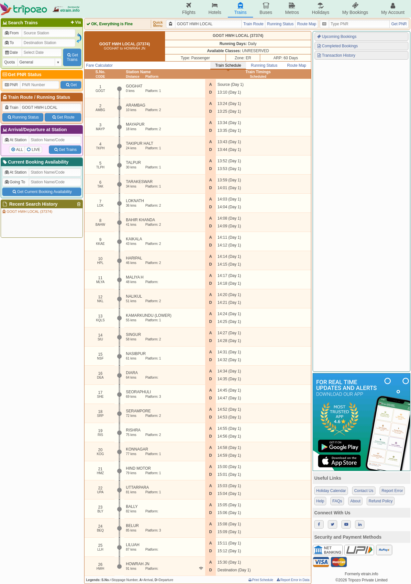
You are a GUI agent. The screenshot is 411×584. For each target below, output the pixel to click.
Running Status (53, 97)
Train (11, 107)
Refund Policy (381, 501)
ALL (19, 149)
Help (320, 501)
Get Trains (65, 149)
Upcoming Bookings (337, 36)
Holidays (320, 8)
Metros (292, 8)
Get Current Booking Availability (42, 191)
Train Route (20, 97)
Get (71, 85)
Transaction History (336, 55)
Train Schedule (228, 65)
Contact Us (363, 490)
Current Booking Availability (35, 162)
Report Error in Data (292, 580)
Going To (14, 182)
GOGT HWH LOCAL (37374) (27, 211)
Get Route (62, 117)
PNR (11, 85)
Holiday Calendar (331, 490)
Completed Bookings (337, 46)
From (11, 33)
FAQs (337, 501)
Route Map (306, 24)
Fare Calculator (99, 65)
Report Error (392, 490)
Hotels (214, 8)
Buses (266, 8)
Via (75, 22)
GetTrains (72, 57)
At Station (15, 140)
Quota (9, 62)
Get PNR (399, 24)
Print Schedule (260, 580)
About (355, 501)
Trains (240, 8)
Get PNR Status (21, 74)
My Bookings (355, 8)
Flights (188, 8)
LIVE (36, 149)
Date (11, 52)
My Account (393, 8)
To (9, 42)
